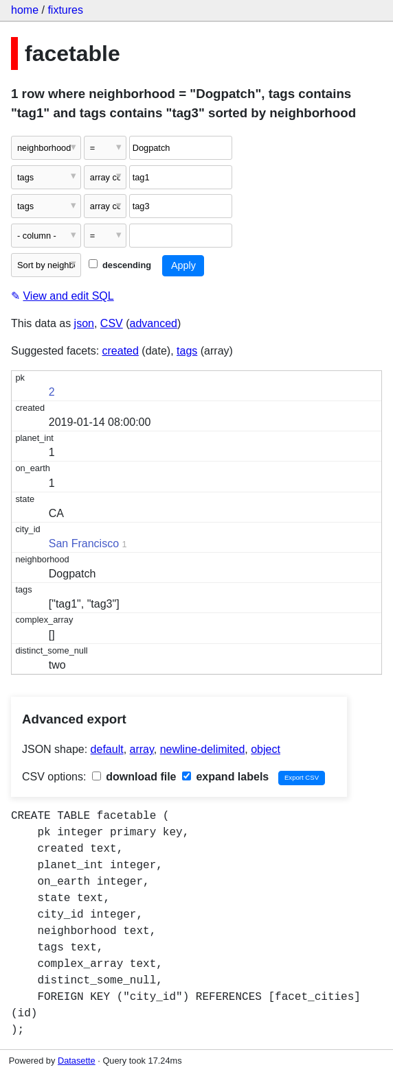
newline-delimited (202, 749)
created (120, 351)
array (142, 749)
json (84, 323)
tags (187, 351)
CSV (111, 323)
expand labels (225, 776)
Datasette (77, 1060)
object (265, 749)
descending (120, 265)
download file (134, 776)
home (24, 10)
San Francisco (84, 543)
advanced (153, 323)
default (107, 749)
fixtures (65, 10)
